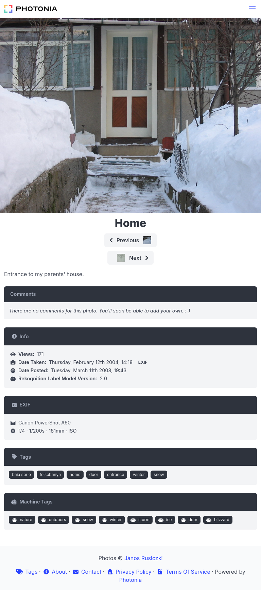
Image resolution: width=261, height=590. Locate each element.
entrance (115, 474)
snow (159, 474)
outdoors (52, 520)
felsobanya (50, 474)
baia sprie (21, 474)
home (75, 474)
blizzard (217, 520)
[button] (252, 9)
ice (164, 520)
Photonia (130, 579)
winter (139, 474)
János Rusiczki (143, 558)
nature (21, 520)
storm (139, 520)
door (93, 474)
